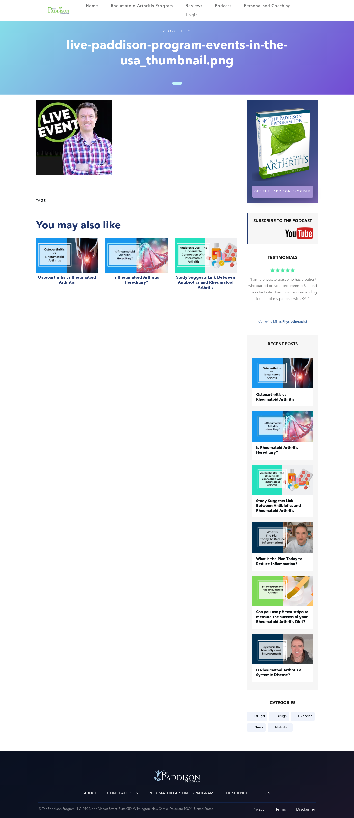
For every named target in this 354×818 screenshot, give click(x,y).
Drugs (282, 716)
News (259, 727)
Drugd (259, 716)
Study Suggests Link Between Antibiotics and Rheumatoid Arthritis (206, 267)
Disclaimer (305, 809)
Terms (280, 809)
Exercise (305, 716)
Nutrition (283, 727)
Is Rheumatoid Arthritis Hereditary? (136, 267)
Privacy (258, 809)
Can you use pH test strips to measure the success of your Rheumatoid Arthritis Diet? (282, 617)
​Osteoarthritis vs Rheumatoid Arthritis (67, 267)
